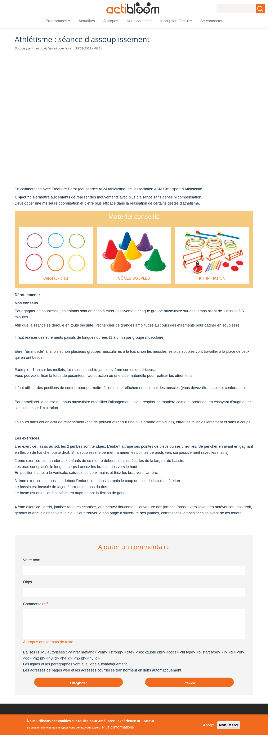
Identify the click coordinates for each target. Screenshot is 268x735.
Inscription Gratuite (176, 21)
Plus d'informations (118, 727)
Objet (27, 582)
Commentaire (34, 604)
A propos (110, 21)
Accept (208, 725)
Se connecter (211, 21)
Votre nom (31, 560)
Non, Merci (228, 725)
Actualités (87, 21)
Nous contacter (139, 21)
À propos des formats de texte (48, 642)
